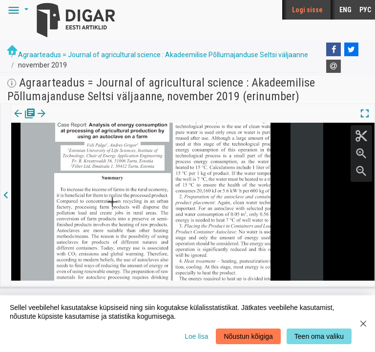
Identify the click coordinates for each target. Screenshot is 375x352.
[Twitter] (351, 49)
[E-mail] (333, 66)
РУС (365, 10)
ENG (345, 10)
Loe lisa (196, 336)
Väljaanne (24, 120)
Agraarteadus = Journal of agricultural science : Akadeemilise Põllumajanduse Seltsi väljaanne (163, 55)
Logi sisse (307, 10)
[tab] (24, 120)
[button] (16, 10)
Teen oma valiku (319, 336)
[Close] (363, 323)
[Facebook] (333, 49)
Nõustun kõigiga (248, 336)
